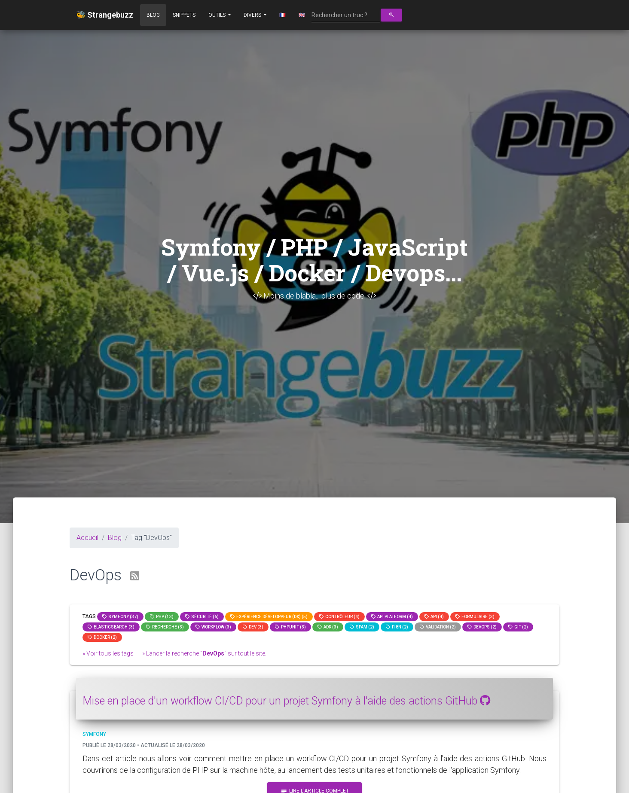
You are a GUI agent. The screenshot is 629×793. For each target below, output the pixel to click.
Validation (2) (438, 627)
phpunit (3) (290, 627)
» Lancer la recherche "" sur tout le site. (204, 653)
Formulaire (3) (475, 616)
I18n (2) (397, 627)
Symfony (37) (120, 616)
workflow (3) (213, 627)
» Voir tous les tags (108, 653)
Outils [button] (217, 15)
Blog (153, 15)
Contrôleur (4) (339, 616)
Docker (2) (102, 637)
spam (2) (362, 627)
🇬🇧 (302, 15)
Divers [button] (253, 15)
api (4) (434, 616)
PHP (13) (162, 616)
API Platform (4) (392, 616)
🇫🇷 (282, 15)
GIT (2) (518, 627)
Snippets (184, 15)
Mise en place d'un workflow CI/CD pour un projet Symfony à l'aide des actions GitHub (286, 701)
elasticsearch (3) (111, 627)
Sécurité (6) (202, 616)
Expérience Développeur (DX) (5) (269, 616)
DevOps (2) (482, 627)
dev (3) (253, 627)
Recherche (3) (165, 627)
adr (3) (328, 627)
